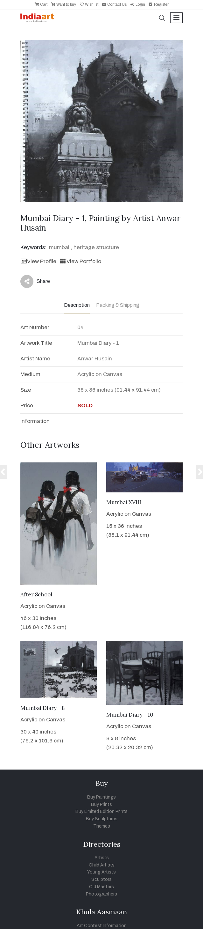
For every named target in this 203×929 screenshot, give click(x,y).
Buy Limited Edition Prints (101, 811)
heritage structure (96, 247)
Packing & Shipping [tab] (117, 305)
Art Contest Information (102, 925)
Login (137, 4)
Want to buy (63, 4)
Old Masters (101, 886)
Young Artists (101, 872)
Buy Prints (101, 804)
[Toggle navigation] (176, 17)
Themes (101, 826)
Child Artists (102, 865)
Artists (101, 857)
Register (158, 4)
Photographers (101, 894)
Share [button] (35, 281)
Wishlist (88, 4)
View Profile (38, 261)
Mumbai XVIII (123, 502)
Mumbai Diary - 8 (42, 707)
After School (36, 594)
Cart (40, 4)
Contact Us (114, 4)
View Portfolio (80, 261)
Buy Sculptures (101, 818)
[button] (162, 18)
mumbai (59, 247)
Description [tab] (77, 305)
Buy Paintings (101, 797)
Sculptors (101, 879)
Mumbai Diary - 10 (129, 714)
